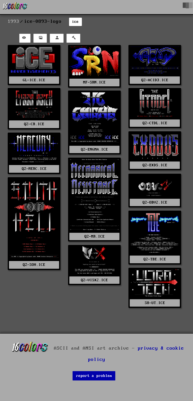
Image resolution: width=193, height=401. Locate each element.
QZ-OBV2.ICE (155, 202)
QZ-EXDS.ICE (155, 165)
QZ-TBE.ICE (155, 259)
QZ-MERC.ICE (34, 169)
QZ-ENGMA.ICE (94, 149)
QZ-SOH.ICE (34, 265)
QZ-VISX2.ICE (94, 280)
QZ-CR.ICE (34, 124)
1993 (13, 21)
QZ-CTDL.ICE (155, 123)
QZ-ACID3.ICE (154, 80)
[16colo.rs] (15, 7)
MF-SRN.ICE (94, 82)
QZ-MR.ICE (94, 236)
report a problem (94, 376)
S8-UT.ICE (155, 303)
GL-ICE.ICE (34, 80)
